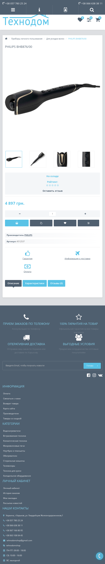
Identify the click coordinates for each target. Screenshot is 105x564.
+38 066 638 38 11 (91, 3)
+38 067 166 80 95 (13, 530)
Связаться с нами (12, 398)
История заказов (11, 493)
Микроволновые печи (14, 445)
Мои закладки (10, 498)
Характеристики (34, 283)
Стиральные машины (14, 460)
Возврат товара (10, 403)
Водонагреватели (12, 430)
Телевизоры (9, 465)
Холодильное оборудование (17, 475)
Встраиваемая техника (14, 435)
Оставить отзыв (53, 190)
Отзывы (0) (56, 283)
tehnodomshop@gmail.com (17, 540)
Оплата (6, 393)
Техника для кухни (12, 470)
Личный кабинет (11, 488)
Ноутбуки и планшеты (14, 450)
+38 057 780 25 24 (14, 3)
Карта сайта (9, 408)
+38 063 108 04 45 (13, 535)
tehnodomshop (11, 545)
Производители (11, 413)
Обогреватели (10, 455)
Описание (13, 283)
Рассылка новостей (12, 503)
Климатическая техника (15, 440)
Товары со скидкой (12, 418)
